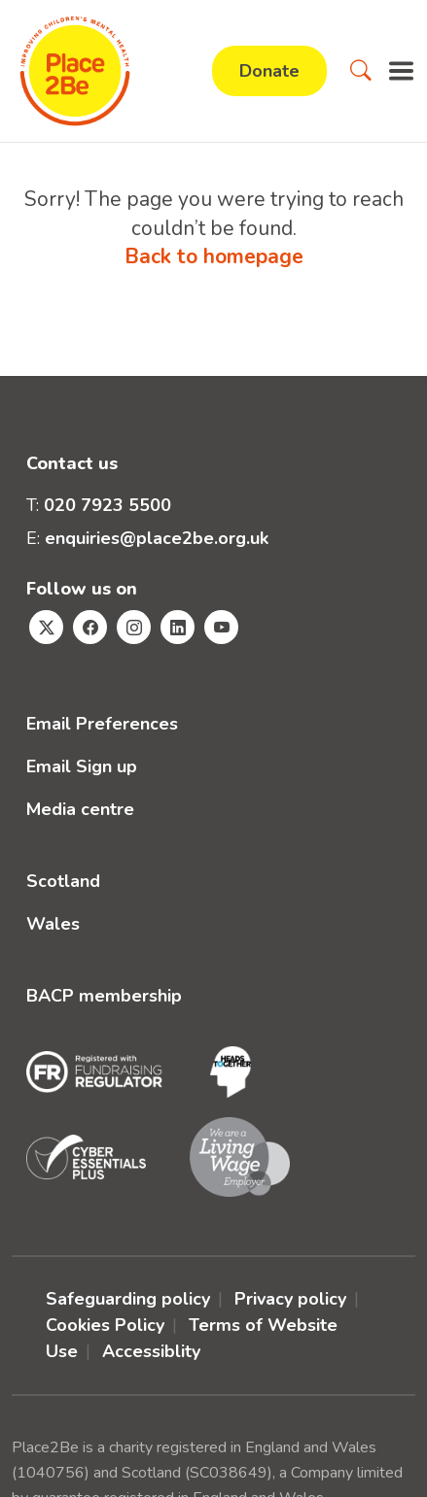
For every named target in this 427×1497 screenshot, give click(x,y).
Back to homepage (214, 256)
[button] (361, 70)
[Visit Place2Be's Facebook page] (90, 627)
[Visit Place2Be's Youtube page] (221, 627)
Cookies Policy (105, 1325)
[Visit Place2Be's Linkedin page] (177, 627)
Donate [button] (269, 71)
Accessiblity (151, 1351)
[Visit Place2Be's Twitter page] (46, 627)
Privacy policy (290, 1298)
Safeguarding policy (128, 1298)
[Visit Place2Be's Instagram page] (134, 627)
